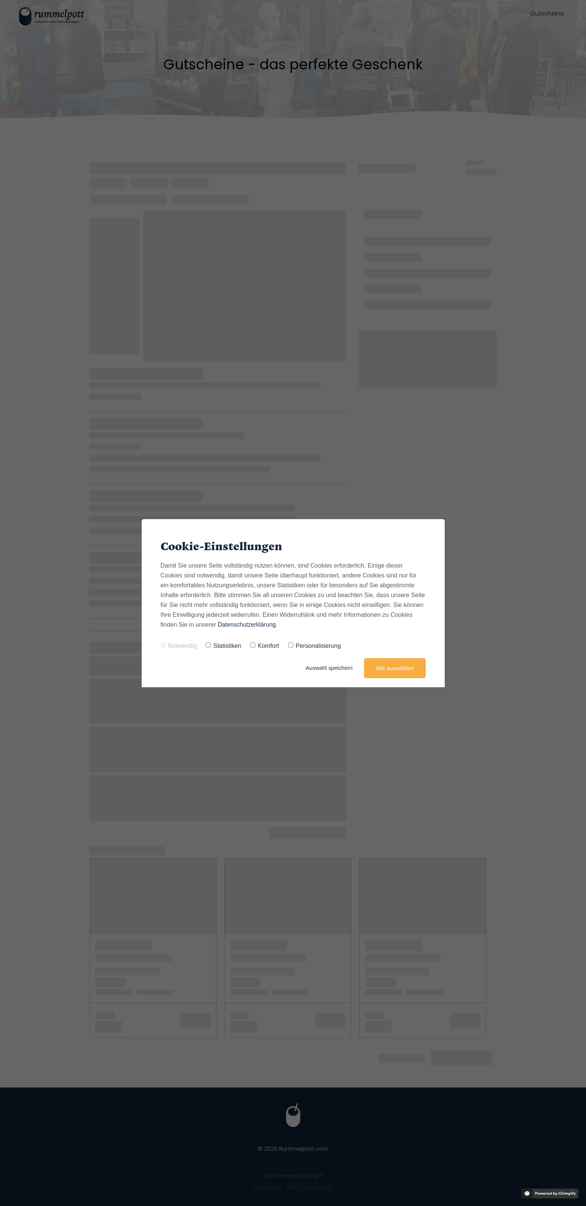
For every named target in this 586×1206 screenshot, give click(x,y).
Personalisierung (314, 646)
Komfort (264, 646)
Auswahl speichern (329, 668)
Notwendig (179, 646)
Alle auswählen (395, 668)
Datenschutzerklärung (247, 624)
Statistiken (223, 646)
